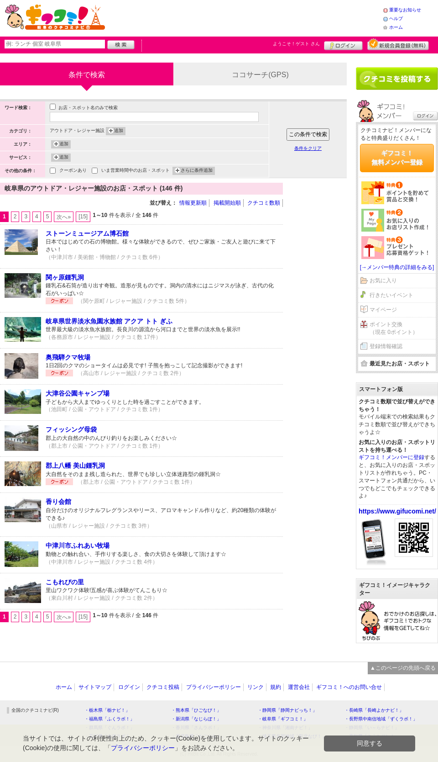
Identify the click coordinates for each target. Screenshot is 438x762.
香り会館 (58, 501)
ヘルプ (396, 18)
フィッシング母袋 (71, 429)
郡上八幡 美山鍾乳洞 (75, 465)
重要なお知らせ (405, 9)
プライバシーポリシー (213, 687)
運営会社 (299, 687)
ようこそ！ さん (296, 43)
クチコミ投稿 (162, 687)
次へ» (64, 217)
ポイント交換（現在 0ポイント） (394, 328)
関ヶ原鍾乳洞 (65, 277)
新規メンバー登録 (398, 44)
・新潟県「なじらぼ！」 (196, 718)
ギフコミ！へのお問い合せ (349, 687)
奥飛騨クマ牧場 (68, 357)
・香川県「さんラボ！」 (196, 727)
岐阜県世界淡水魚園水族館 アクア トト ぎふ (109, 321)
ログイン (343, 44)
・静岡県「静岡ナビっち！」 (287, 710)
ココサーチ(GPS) (260, 75)
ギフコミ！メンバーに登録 (391, 457)
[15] (83, 216)
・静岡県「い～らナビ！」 (371, 727)
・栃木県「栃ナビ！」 (107, 710)
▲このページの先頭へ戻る (403, 668)
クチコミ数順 (263, 203)
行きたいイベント (391, 295)
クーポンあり (73, 171)
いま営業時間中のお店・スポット (135, 171)
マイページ (383, 310)
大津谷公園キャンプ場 (78, 393)
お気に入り (383, 280)
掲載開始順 (227, 203)
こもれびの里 (65, 582)
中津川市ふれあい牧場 (78, 545)
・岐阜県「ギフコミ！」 (283, 718)
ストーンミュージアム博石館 (87, 233)
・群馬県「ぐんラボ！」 (109, 727)
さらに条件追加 (197, 171)
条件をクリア (308, 148)
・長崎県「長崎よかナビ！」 (374, 710)
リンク (255, 687)
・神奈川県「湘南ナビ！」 (285, 727)
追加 (118, 131)
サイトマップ (94, 687)
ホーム (396, 27)
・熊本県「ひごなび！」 (196, 710)
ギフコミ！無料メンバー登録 (396, 157)
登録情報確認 (386, 346)
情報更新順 (193, 203)
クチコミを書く (397, 78)
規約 (275, 687)
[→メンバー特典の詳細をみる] (397, 267)
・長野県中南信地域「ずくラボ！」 (380, 718)
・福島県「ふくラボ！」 (109, 718)
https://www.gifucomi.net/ (397, 511)
